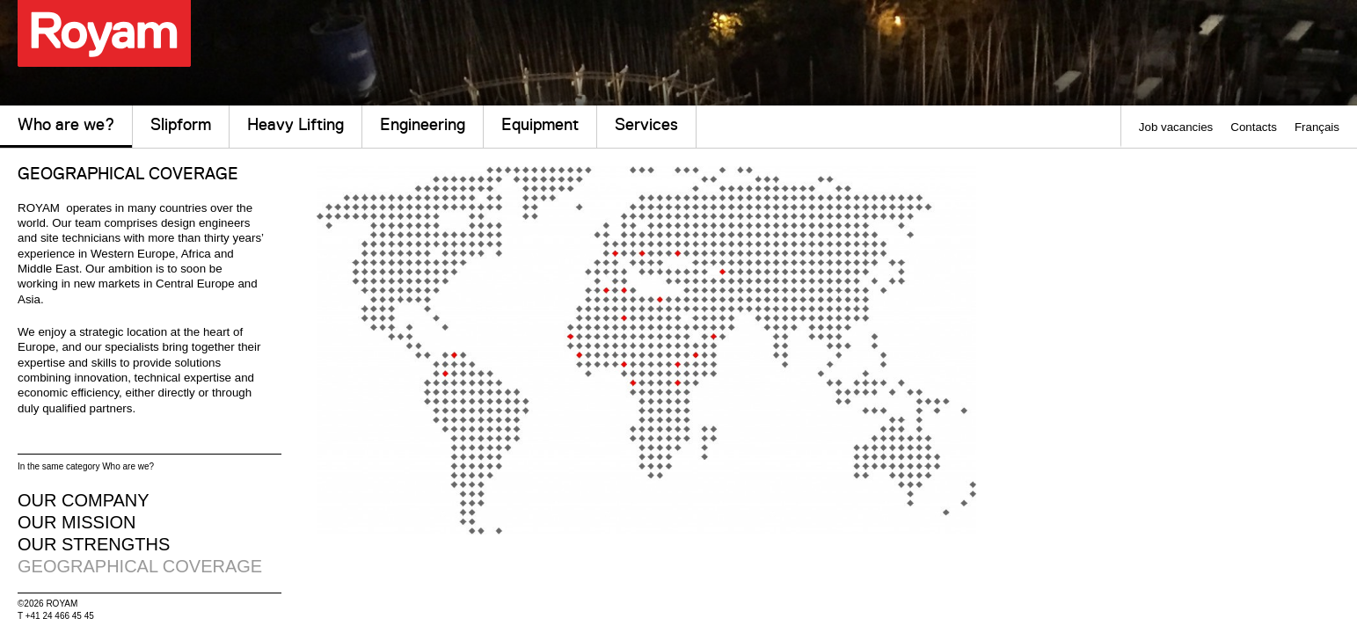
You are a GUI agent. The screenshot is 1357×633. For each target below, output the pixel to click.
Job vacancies (1176, 127)
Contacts (1253, 127)
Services (646, 124)
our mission (76, 522)
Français (1317, 127)
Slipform (180, 124)
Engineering (422, 124)
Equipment (540, 124)
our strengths (94, 544)
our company (84, 500)
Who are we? (66, 131)
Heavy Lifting (295, 124)
